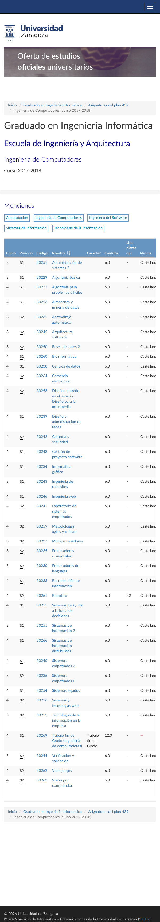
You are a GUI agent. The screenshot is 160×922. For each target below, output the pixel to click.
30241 (42, 506)
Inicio (12, 105)
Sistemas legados (66, 691)
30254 (42, 691)
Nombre (58, 253)
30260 (42, 356)
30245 (42, 332)
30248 (42, 452)
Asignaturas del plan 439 (108, 105)
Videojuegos (62, 771)
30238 (42, 366)
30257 (42, 263)
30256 (42, 700)
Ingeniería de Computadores (59, 218)
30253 (42, 302)
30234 (42, 467)
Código (42, 253)
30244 (42, 756)
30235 (42, 551)
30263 (42, 780)
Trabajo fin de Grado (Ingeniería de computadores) (67, 741)
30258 (42, 391)
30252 (42, 715)
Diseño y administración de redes (66, 422)
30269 (42, 735)
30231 (42, 317)
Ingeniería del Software (108, 218)
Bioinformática (64, 356)
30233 (42, 581)
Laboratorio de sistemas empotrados (64, 511)
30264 (42, 376)
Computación (17, 218)
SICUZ (144, 919)
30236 (42, 676)
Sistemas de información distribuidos (62, 646)
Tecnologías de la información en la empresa (66, 720)
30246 (42, 496)
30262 (42, 771)
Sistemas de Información (26, 228)
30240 (42, 661)
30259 (42, 526)
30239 (42, 416)
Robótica (59, 596)
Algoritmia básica (66, 278)
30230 (42, 566)
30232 (42, 287)
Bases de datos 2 (66, 347)
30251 (42, 626)
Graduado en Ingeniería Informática (52, 105)
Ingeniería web (64, 496)
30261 (42, 596)
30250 (42, 347)
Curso (11, 253)
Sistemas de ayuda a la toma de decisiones (67, 611)
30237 (42, 541)
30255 (42, 605)
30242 (42, 437)
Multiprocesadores (67, 541)
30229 (42, 278)
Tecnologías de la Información (78, 228)
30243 (42, 482)
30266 (42, 640)
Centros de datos (66, 366)
